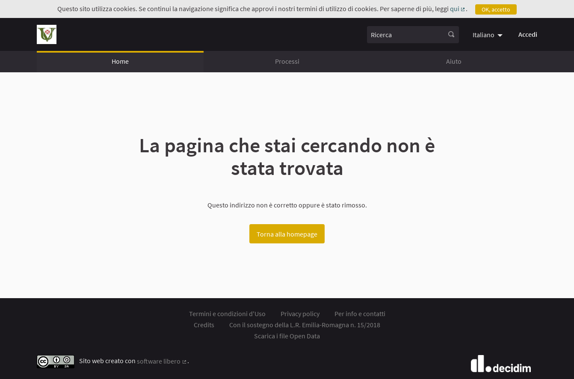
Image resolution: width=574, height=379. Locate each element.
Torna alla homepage (287, 234)
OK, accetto (496, 9)
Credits (204, 324)
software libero (162, 361)
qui (458, 8)
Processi (287, 61)
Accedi (527, 34)
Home (120, 61)
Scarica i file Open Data (287, 336)
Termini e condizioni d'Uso (227, 313)
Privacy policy (300, 313)
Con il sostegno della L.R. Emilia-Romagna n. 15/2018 (304, 324)
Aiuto (454, 61)
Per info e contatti (359, 313)
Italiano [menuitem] (483, 34)
